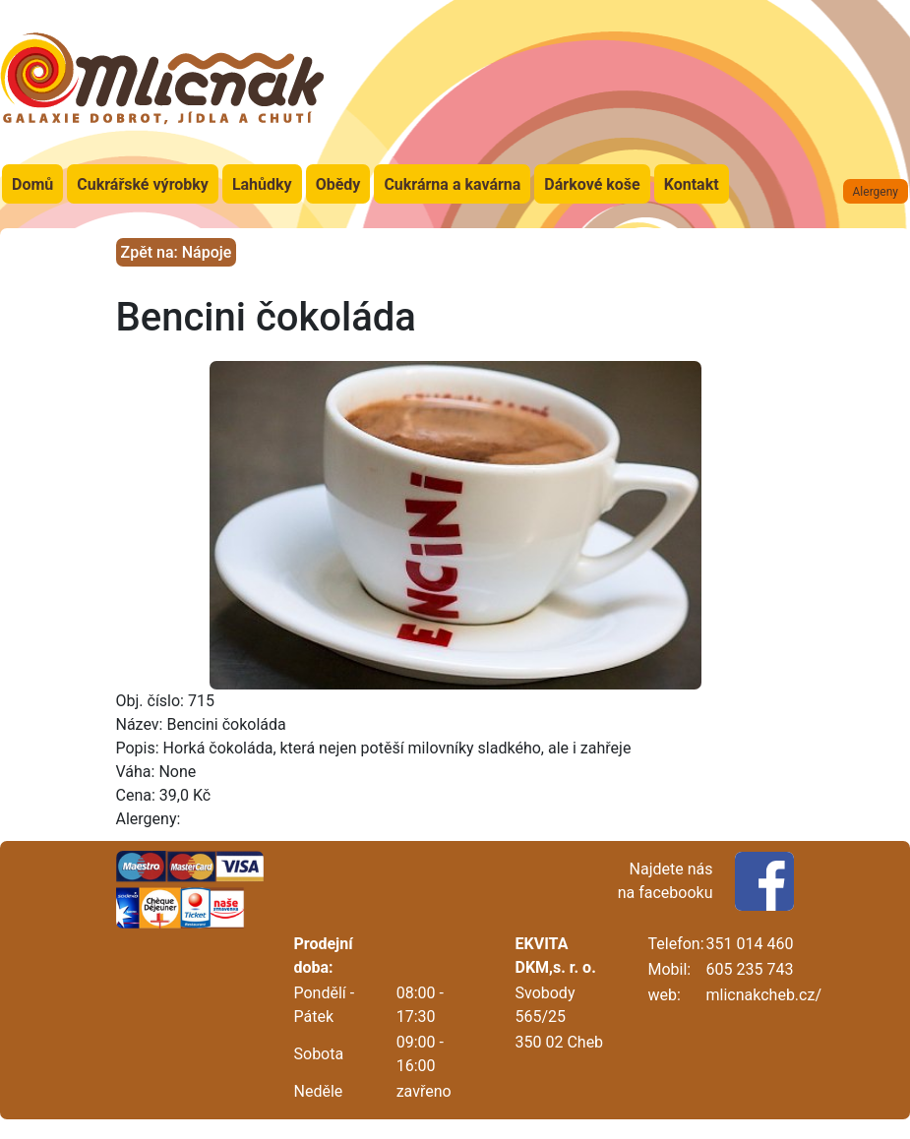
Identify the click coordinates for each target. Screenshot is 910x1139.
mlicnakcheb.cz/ (763, 995)
